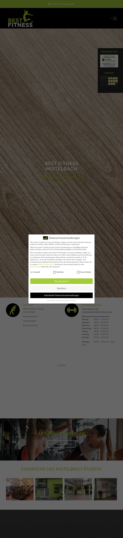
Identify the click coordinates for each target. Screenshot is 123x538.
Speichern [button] (61, 288)
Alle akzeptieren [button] (61, 281)
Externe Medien (84, 272)
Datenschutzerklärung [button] (62, 300)
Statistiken (58, 272)
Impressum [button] (73, 300)
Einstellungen (35, 267)
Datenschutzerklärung (46, 264)
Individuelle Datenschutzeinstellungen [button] (61, 295)
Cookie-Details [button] (51, 300)
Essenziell (35, 272)
